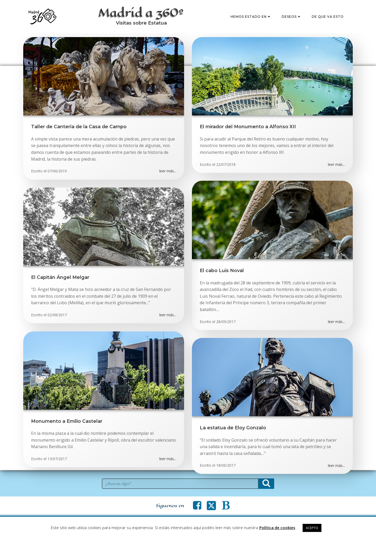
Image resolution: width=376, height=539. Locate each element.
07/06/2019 (57, 171)
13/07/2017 (57, 458)
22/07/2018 (226, 164)
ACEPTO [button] (312, 527)
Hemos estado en (251, 17)
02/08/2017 (57, 315)
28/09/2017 (226, 321)
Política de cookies (277, 527)
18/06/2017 (226, 465)
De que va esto (328, 17)
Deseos (291, 17)
